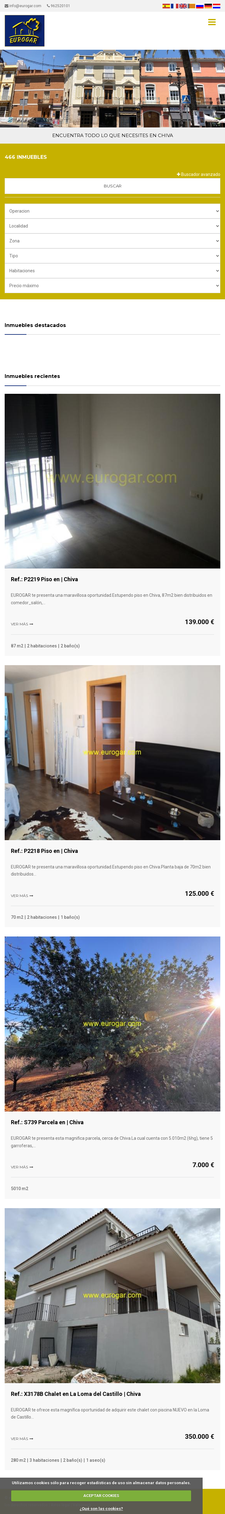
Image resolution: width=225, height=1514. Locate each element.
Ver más (19, 624)
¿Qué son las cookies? (101, 1508)
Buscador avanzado (198, 174)
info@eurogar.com (23, 6)
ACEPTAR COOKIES (101, 1495)
